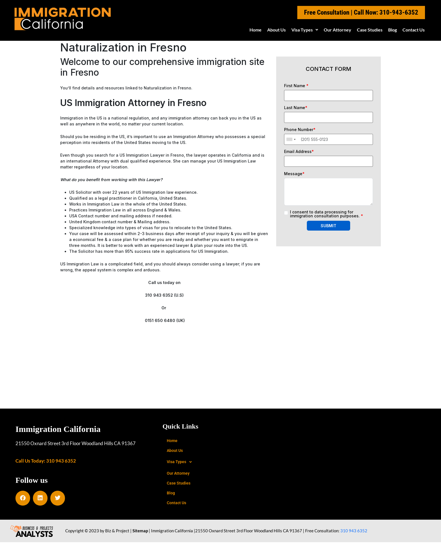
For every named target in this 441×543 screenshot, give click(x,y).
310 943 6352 (353, 531)
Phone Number (300, 130)
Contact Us (413, 29)
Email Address (299, 152)
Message (294, 174)
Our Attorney (337, 29)
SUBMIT (328, 225)
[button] (305, 30)
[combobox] (290, 139)
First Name (296, 86)
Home (255, 29)
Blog (392, 29)
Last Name (295, 108)
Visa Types (304, 29)
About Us (276, 29)
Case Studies (369, 29)
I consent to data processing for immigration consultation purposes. (326, 214)
